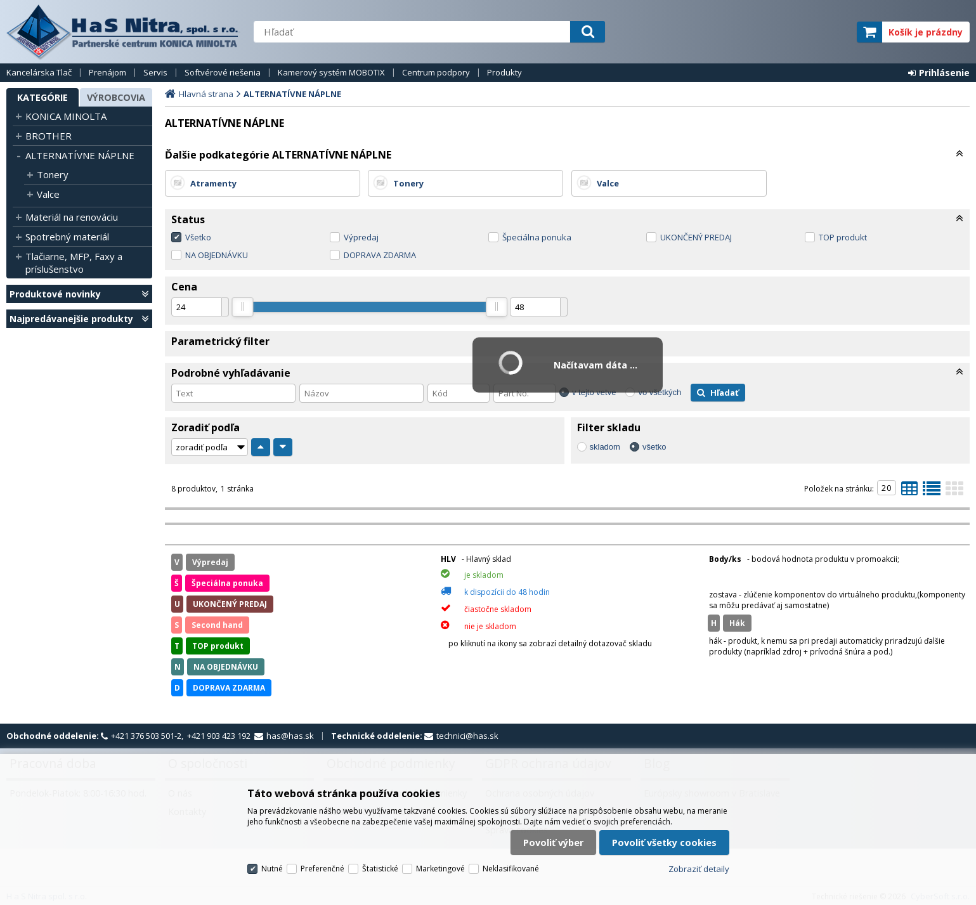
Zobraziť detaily (698, 869)
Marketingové (440, 868)
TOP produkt (843, 237)
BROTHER (48, 135)
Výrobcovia (116, 97)
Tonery (52, 174)
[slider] (242, 306)
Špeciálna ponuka (536, 237)
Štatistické (380, 868)
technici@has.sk (467, 735)
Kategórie (42, 97)
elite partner (830, 32)
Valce (48, 194)
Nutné (272, 868)
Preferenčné (322, 868)
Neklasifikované (511, 868)
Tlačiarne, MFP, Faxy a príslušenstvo (73, 262)
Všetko (198, 237)
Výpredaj (361, 237)
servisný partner (784, 32)
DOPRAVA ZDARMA (380, 255)
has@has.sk (290, 735)
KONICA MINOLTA (66, 116)
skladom (605, 447)
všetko (654, 447)
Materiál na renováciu (71, 217)
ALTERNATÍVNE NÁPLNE (79, 155)
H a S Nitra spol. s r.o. (123, 31)
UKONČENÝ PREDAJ (696, 237)
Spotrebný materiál (67, 236)
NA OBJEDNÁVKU (216, 255)
